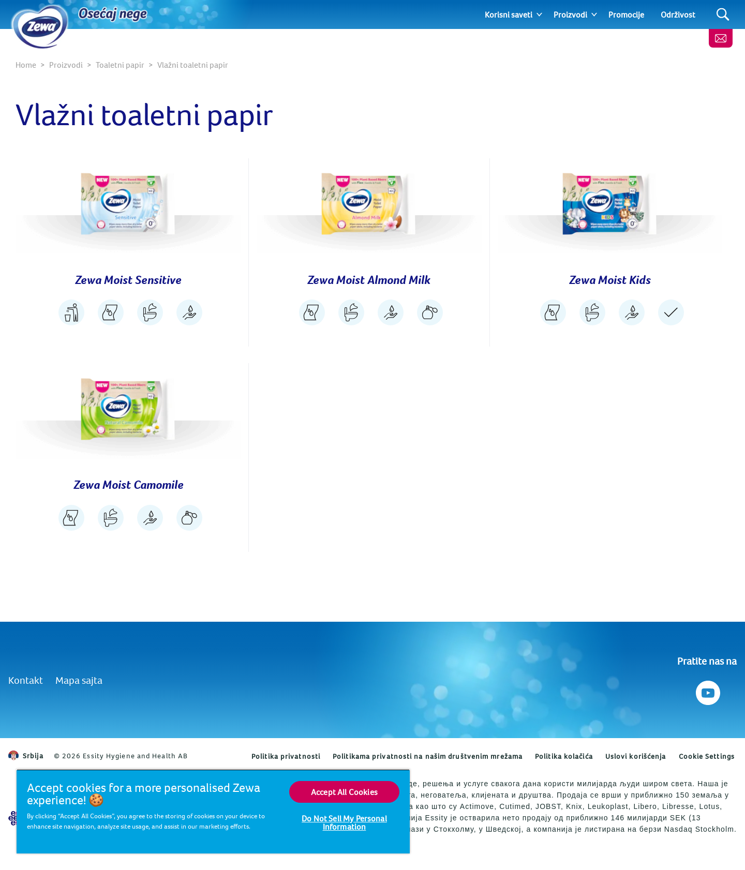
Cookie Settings (707, 756)
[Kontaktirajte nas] (721, 38)
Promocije (626, 14)
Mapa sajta (78, 679)
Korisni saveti (508, 14)
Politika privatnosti (285, 756)
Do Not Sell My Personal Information (344, 822)
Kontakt (25, 679)
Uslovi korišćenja (635, 756)
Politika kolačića (564, 756)
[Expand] (539, 14)
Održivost (678, 14)
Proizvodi (570, 14)
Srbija (25, 756)
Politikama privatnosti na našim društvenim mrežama (428, 756)
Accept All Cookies (344, 792)
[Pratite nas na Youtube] (707, 690)
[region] (213, 811)
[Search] (723, 14)
